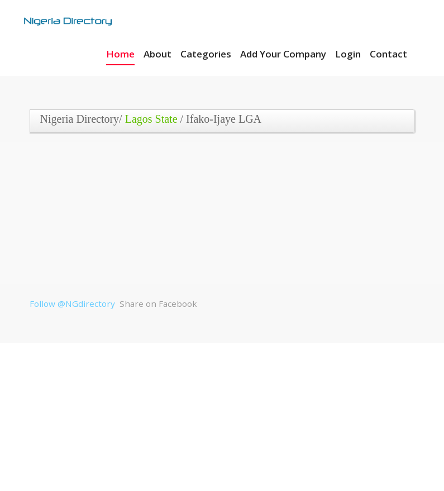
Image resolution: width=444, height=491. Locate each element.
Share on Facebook (158, 303)
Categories (205, 53)
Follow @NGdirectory (72, 303)
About (157, 53)
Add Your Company (283, 53)
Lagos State (151, 119)
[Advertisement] (218, 220)
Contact (388, 53)
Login (348, 53)
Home (120, 53)
